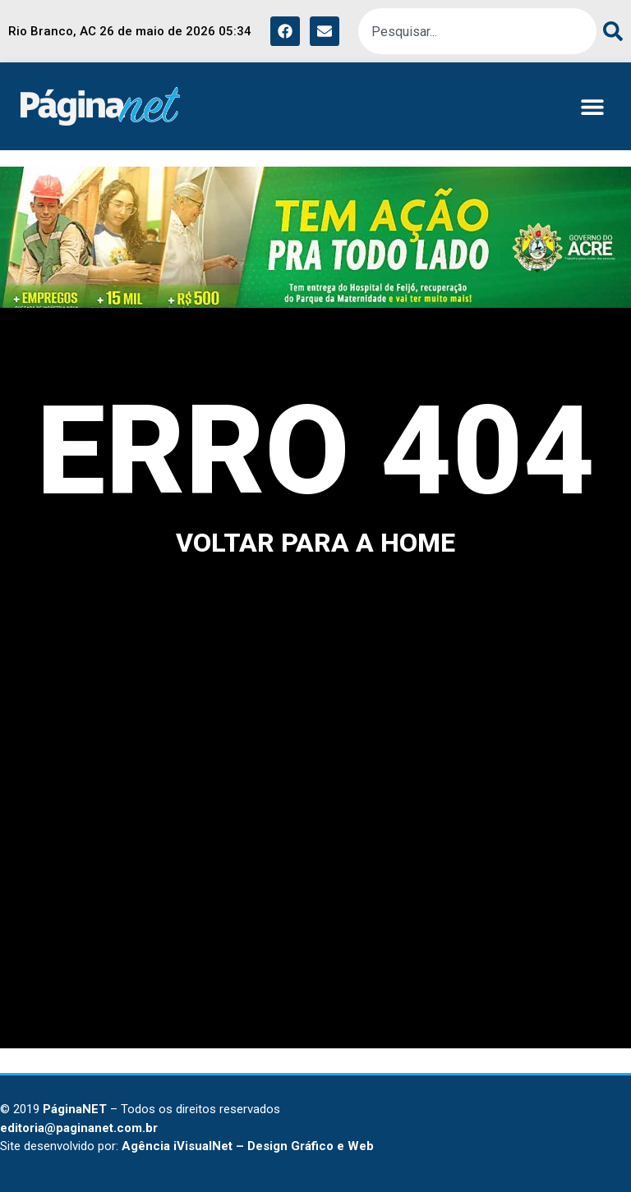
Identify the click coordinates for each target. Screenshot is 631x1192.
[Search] (609, 31)
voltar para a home (315, 542)
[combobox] (477, 31)
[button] (591, 106)
